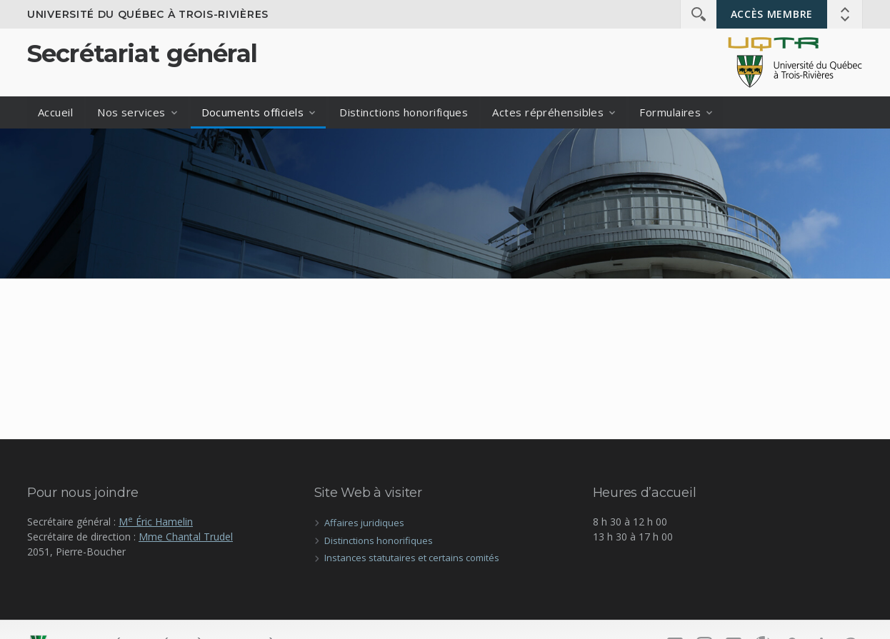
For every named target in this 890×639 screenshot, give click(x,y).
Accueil (55, 112)
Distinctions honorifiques (403, 112)
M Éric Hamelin (156, 521)
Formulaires (670, 112)
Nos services (131, 112)
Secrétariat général (142, 54)
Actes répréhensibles (548, 112)
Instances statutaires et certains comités (411, 557)
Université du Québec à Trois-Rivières (148, 14)
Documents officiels (252, 112)
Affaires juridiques (364, 522)
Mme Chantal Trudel (186, 536)
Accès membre (772, 14)
